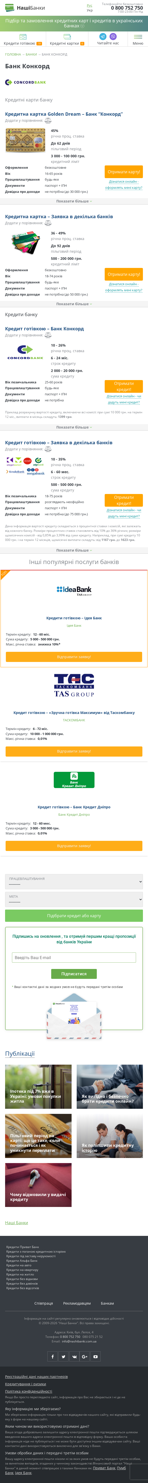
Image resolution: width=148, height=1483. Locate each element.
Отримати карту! (124, 172)
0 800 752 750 (127, 7)
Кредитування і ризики (25, 1384)
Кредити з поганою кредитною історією (36, 1251)
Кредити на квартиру (22, 1270)
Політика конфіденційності (28, 1391)
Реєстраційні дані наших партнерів (36, 1376)
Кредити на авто (18, 1265)
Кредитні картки (67, 43)
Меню (138, 43)
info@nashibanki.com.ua (79, 1341)
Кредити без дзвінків (22, 1283)
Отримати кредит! (124, 386)
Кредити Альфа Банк (21, 1260)
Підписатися (74, 973)
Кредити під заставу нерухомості (31, 1256)
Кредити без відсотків (22, 1288)
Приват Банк (104, 1467)
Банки (31, 54)
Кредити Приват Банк (22, 1247)
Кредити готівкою (23, 43)
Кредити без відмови (22, 1279)
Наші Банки (16, 1222)
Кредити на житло (20, 1274)
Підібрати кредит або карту (74, 915)
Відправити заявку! (74, 656)
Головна (13, 54)
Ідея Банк (23, 1472)
